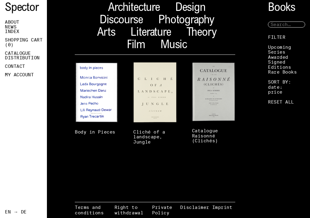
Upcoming (279, 47)
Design (190, 8)
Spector (22, 8)
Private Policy (162, 210)
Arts (106, 33)
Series (276, 51)
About (12, 22)
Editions (279, 67)
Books (281, 8)
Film (136, 45)
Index (12, 31)
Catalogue (18, 53)
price (275, 91)
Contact (15, 66)
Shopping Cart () (23, 42)
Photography (186, 21)
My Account (19, 74)
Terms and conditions (89, 210)
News (10, 27)
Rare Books (282, 71)
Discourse (121, 21)
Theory (201, 33)
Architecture (134, 8)
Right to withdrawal (128, 210)
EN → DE (16, 212)
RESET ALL (281, 101)
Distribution (22, 57)
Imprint (222, 207)
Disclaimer (194, 207)
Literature (150, 33)
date (273, 87)
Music (173, 45)
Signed (276, 61)
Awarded (278, 57)
